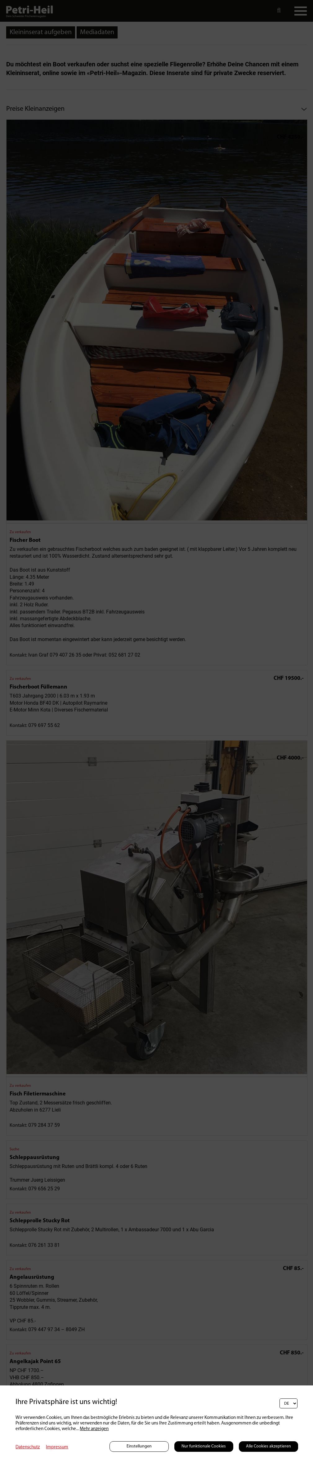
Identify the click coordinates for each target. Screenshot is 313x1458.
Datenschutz (28, 1447)
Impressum (57, 1447)
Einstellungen (139, 1446)
